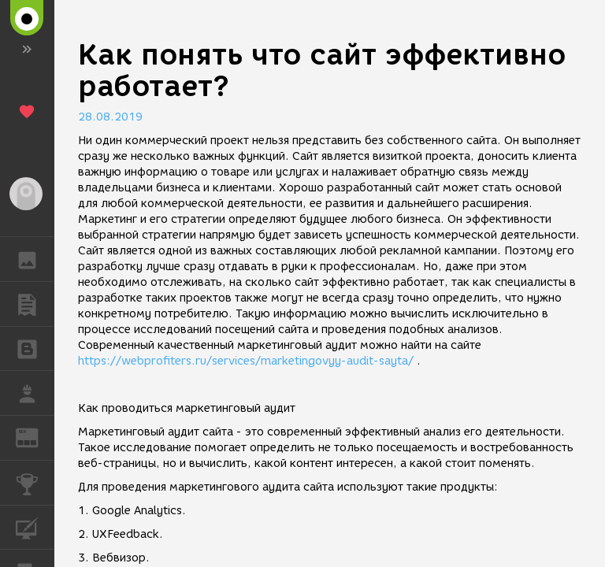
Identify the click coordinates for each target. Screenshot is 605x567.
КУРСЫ (35, 526)
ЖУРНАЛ (35, 436)
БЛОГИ (35, 347)
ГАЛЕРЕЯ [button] (35, 259)
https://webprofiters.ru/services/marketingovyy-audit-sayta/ (246, 361)
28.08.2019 (110, 117)
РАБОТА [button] (35, 393)
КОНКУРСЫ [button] (35, 483)
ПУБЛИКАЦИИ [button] (35, 304)
